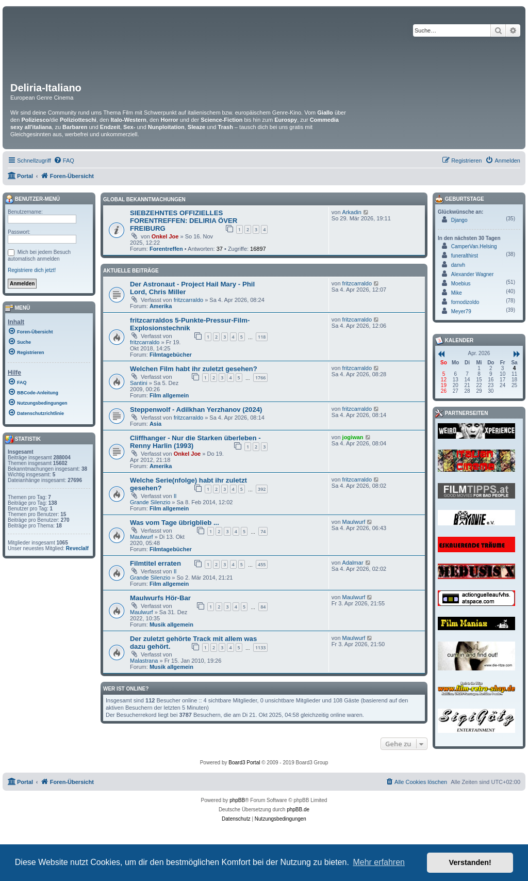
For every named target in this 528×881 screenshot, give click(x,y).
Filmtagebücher (171, 354)
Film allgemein (169, 395)
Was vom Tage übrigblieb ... (174, 522)
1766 (260, 377)
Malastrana (144, 661)
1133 (260, 647)
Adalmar (353, 562)
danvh (458, 265)
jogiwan (353, 437)
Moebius (461, 283)
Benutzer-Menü (32, 199)
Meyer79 (461, 311)
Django (459, 220)
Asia (155, 424)
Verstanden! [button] (470, 862)
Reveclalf (77, 548)
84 (263, 606)
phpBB (237, 800)
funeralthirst (464, 256)
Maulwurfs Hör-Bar (160, 598)
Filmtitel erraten (155, 563)
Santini (138, 383)
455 (262, 564)
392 (262, 489)
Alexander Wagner (472, 274)
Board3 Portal (244, 762)
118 (262, 336)
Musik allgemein (171, 624)
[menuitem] (64, 160)
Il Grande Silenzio (153, 499)
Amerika (161, 306)
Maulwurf (141, 537)
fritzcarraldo (188, 300)
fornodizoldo (465, 302)
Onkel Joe (165, 236)
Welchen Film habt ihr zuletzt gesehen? (193, 369)
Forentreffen (166, 249)
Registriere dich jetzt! (32, 270)
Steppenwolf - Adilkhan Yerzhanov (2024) (196, 409)
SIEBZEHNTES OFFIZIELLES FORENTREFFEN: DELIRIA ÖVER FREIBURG (183, 220)
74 (263, 531)
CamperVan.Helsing (474, 246)
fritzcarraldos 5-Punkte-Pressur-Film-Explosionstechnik (190, 324)
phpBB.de (298, 809)
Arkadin (351, 212)
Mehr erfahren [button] (379, 862)
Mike (456, 293)
